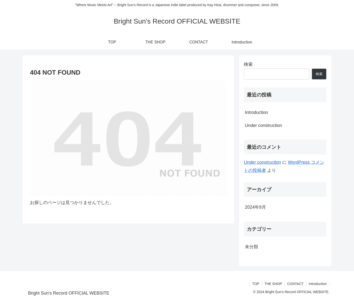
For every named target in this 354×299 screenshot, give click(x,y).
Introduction (256, 112)
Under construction (263, 125)
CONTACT (295, 284)
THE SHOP (273, 284)
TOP (255, 284)
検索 (248, 64)
